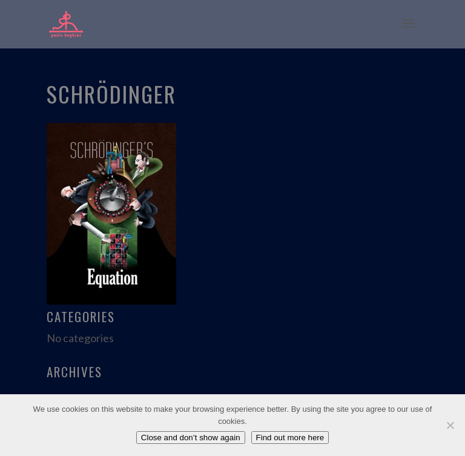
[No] (450, 425)
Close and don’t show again (190, 437)
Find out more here (290, 437)
